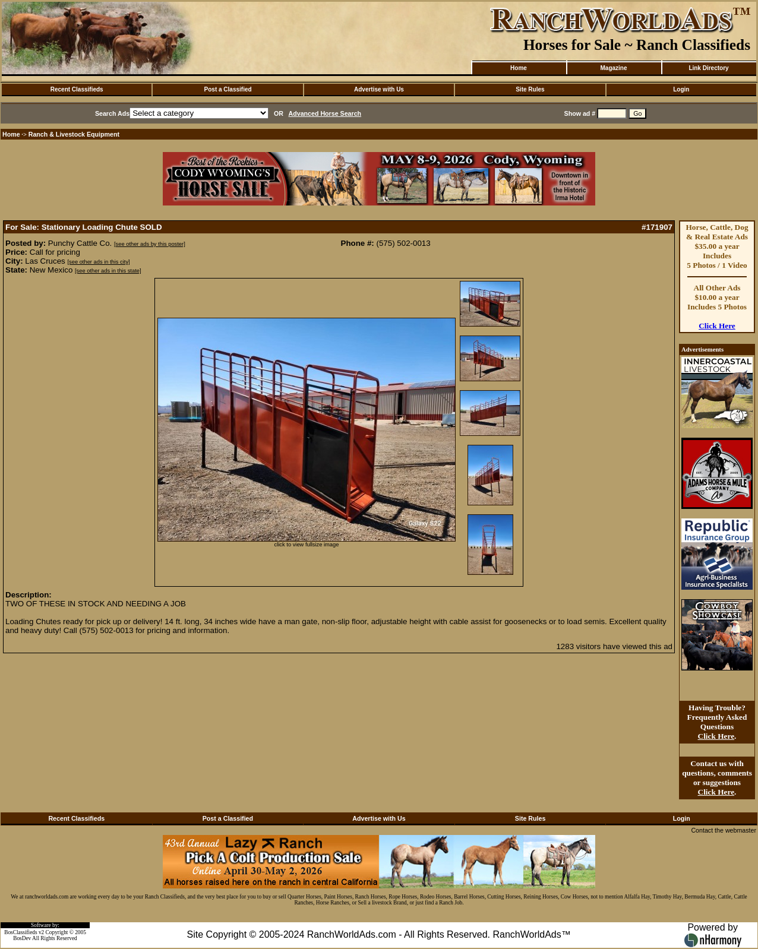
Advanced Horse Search (325, 113)
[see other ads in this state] (108, 271)
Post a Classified (228, 89)
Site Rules (530, 89)
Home (518, 68)
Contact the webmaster (723, 830)
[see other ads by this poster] (149, 244)
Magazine (613, 68)
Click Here (717, 325)
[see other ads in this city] (98, 262)
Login (681, 89)
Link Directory (708, 68)
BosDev (22, 938)
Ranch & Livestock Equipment (74, 134)
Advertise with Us (379, 89)
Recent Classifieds (76, 89)
